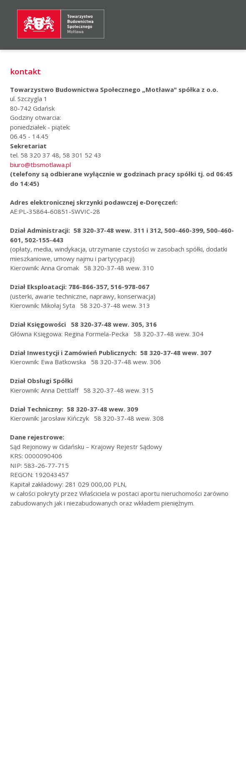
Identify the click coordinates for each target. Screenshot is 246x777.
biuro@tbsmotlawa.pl (40, 164)
